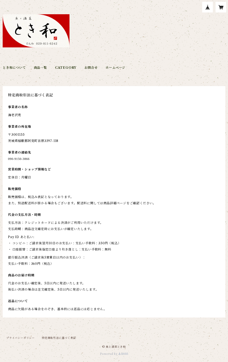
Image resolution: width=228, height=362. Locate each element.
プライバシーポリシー (20, 338)
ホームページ (115, 68)
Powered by (114, 354)
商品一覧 (40, 68)
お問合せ (91, 68)
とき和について (14, 68)
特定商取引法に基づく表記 (59, 338)
